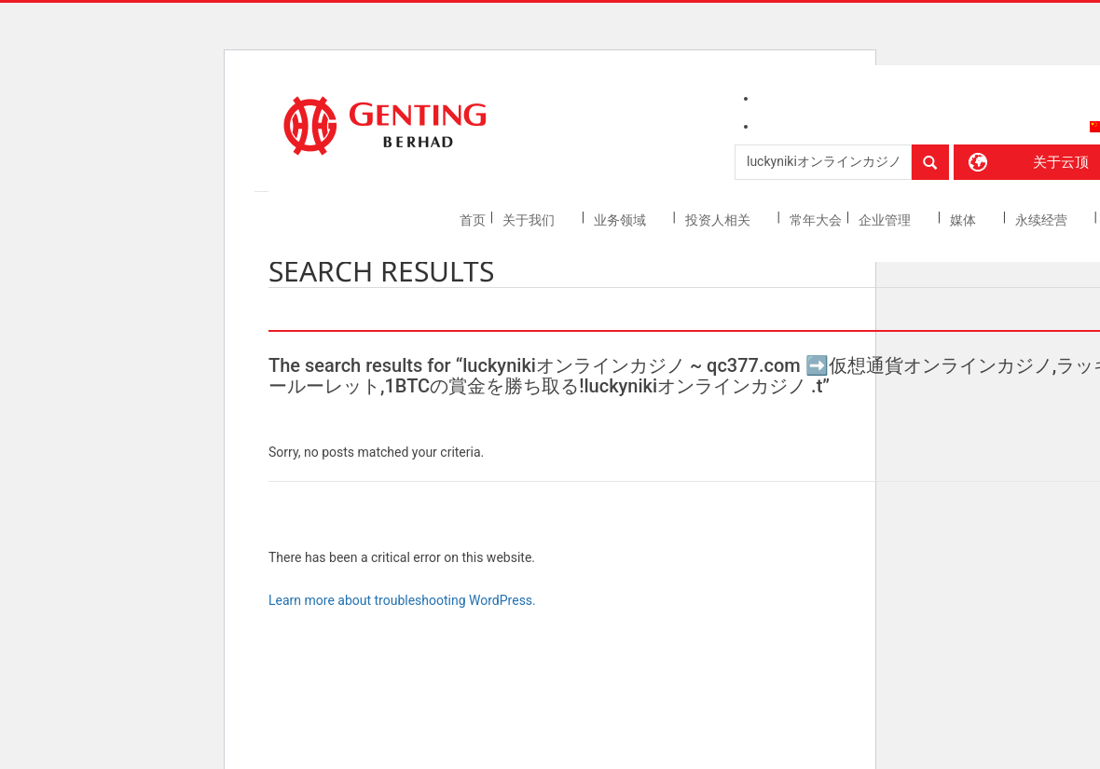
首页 (473, 220)
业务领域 (621, 220)
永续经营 (1042, 220)
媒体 (964, 220)
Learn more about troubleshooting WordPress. (402, 600)
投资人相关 (719, 220)
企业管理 (886, 220)
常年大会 (816, 220)
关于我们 (529, 220)
